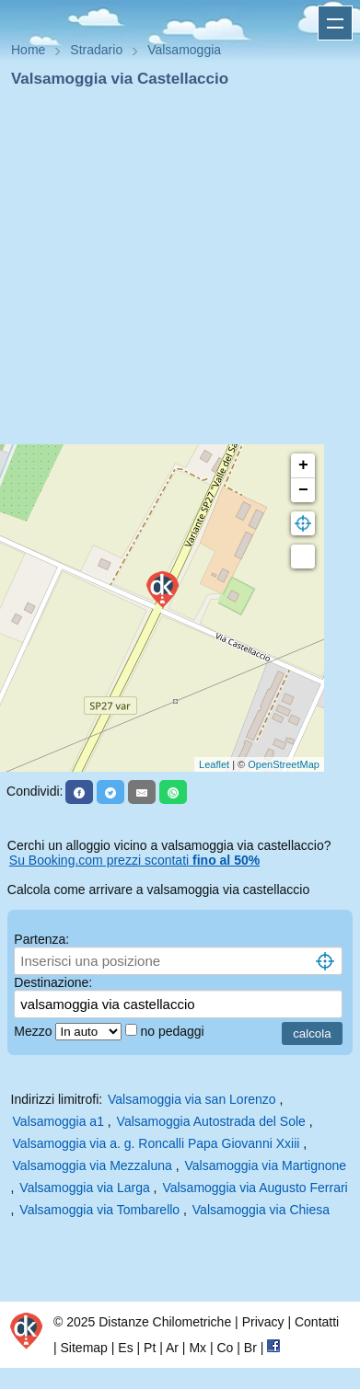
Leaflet (214, 764)
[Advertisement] (172, 271)
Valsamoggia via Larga (84, 1187)
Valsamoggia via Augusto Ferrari (254, 1187)
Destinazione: (53, 982)
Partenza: (41, 939)
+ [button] (303, 465)
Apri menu (335, 23)
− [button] (303, 490)
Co (224, 1347)
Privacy (263, 1321)
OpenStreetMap (283, 764)
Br (250, 1347)
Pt (150, 1347)
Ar (172, 1347)
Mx (197, 1347)
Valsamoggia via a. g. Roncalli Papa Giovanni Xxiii (156, 1143)
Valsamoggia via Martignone (266, 1165)
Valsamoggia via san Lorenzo (192, 1099)
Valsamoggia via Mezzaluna (92, 1165)
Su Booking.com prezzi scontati (134, 860)
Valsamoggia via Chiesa (261, 1209)
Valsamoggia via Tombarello (99, 1209)
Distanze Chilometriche (165, 1321)
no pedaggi (173, 1031)
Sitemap (84, 1347)
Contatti (317, 1321)
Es (125, 1347)
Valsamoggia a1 (58, 1121)
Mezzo (34, 1031)
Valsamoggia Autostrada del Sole (211, 1121)
